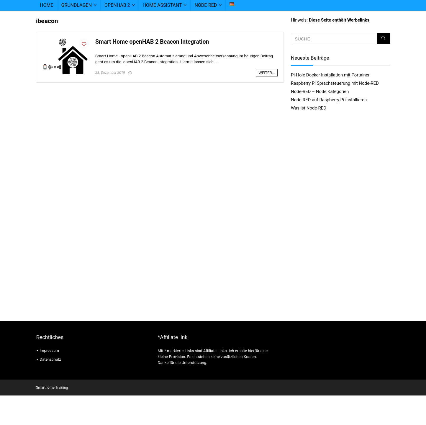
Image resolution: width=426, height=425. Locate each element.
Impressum (49, 350)
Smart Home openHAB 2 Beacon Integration (152, 41)
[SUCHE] (383, 38)
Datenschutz (50, 359)
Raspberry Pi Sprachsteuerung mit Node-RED (335, 83)
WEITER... (266, 73)
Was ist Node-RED (308, 108)
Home (46, 5)
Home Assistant (162, 5)
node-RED (205, 5)
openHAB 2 (117, 5)
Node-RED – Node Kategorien (320, 91)
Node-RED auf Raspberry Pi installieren (329, 99)
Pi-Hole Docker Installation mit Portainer (330, 75)
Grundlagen (76, 5)
